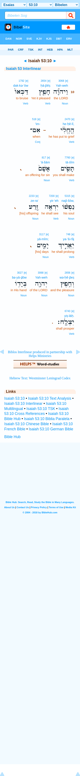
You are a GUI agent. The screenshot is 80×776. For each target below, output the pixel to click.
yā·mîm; (43, 239)
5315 (67, 195)
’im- (37, 124)
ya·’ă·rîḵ (68, 239)
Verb (47, 103)
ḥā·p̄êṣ (45, 85)
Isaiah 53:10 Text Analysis (49, 398)
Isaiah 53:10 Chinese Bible (26, 424)
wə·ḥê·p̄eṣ (67, 277)
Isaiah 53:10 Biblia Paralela (46, 419)
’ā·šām (45, 162)
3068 (61, 80)
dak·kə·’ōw (20, 85)
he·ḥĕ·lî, (68, 124)
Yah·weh (62, 85)
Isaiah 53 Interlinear (23, 68)
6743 (67, 311)
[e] (66, 80)
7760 (67, 157)
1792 (21, 80)
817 (44, 157)
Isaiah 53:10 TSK (40, 409)
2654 (44, 80)
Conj (37, 141)
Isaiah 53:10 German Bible (51, 429)
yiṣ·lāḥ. (69, 316)
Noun (65, 103)
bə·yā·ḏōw (19, 277)
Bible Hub (12, 437)
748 (68, 234)
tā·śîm (69, 162)
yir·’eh (54, 200)
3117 (42, 234)
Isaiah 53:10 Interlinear (23, 403)
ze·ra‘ (34, 200)
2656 (67, 272)
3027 (20, 272)
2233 (32, 195)
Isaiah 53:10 (14, 398)
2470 (67, 119)
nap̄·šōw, (67, 200)
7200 (52, 195)
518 (34, 119)
